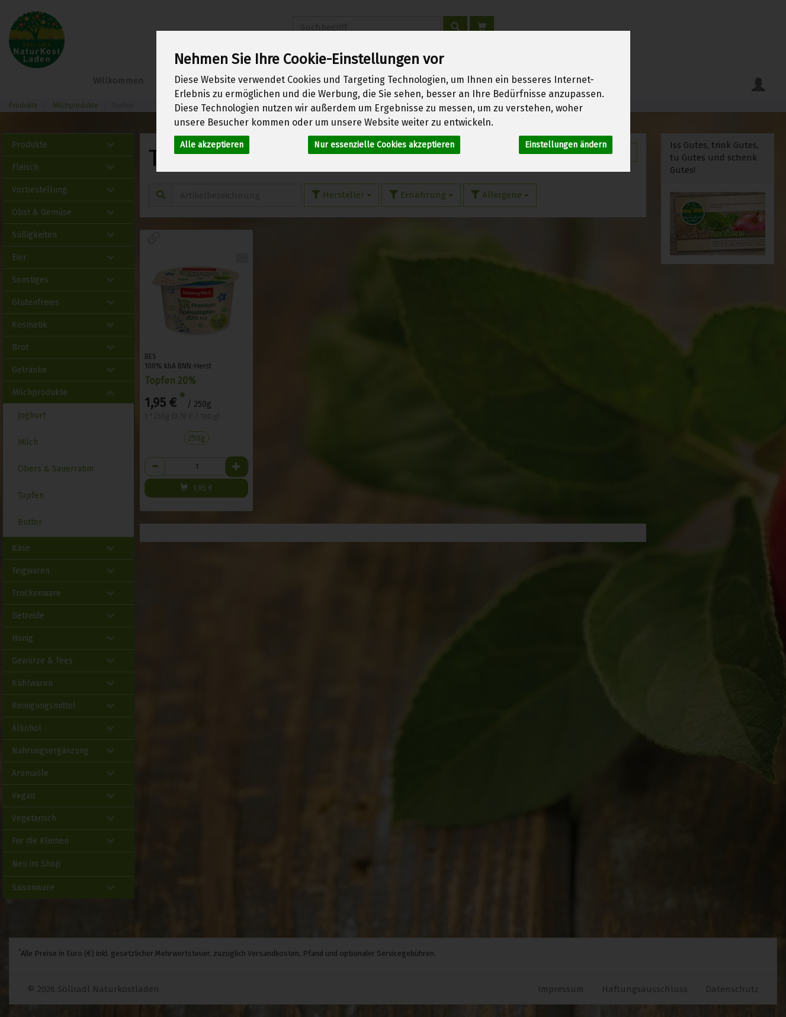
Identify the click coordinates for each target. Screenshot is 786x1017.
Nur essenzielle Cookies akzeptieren (384, 145)
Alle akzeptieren (211, 145)
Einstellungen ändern (566, 145)
